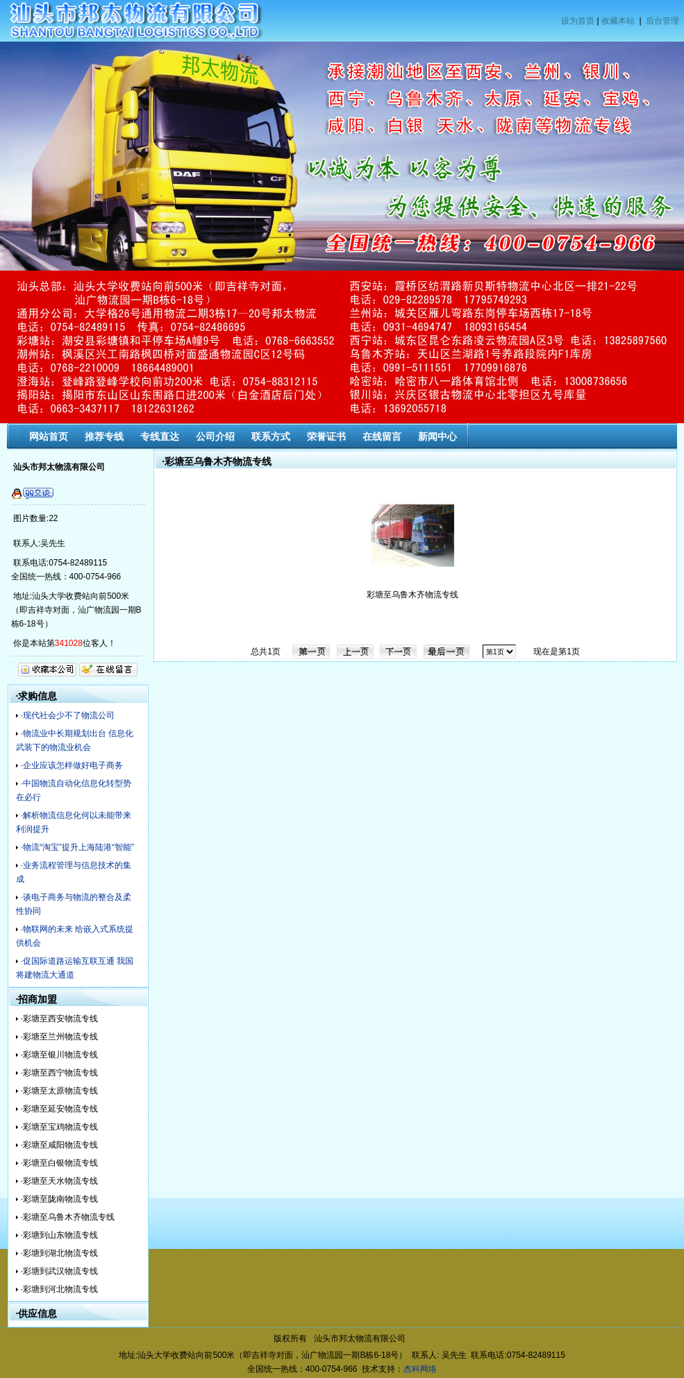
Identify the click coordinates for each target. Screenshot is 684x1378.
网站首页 (48, 436)
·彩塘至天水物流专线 (59, 1181)
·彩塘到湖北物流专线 (59, 1253)
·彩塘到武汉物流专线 (59, 1271)
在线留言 (381, 436)
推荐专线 (104, 436)
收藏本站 (618, 21)
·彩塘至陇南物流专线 (59, 1199)
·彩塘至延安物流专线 (59, 1109)
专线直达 (159, 436)
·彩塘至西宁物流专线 (59, 1073)
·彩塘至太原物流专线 (59, 1091)
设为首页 (577, 21)
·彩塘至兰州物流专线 (59, 1036)
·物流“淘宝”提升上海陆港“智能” (77, 847)
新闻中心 (437, 436)
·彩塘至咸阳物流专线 (59, 1145)
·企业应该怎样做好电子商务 (72, 765)
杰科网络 (420, 1369)
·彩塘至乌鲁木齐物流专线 (68, 1217)
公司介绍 (215, 436)
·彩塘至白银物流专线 (59, 1163)
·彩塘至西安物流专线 (59, 1018)
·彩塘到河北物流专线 (59, 1289)
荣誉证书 (326, 436)
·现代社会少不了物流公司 (68, 715)
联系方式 (270, 436)
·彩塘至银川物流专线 (59, 1055)
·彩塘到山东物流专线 (59, 1235)
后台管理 (662, 21)
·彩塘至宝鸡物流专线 (59, 1127)
